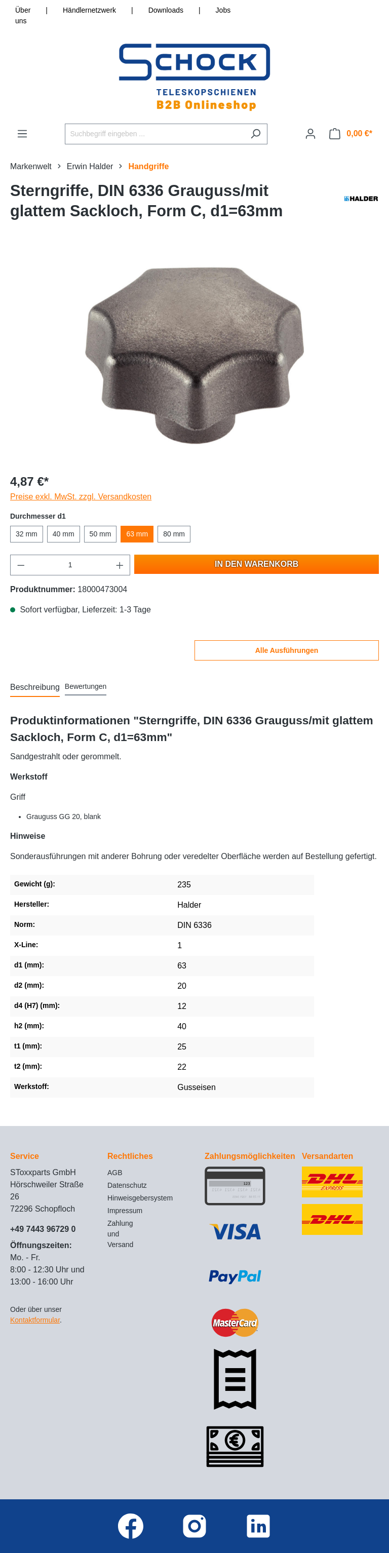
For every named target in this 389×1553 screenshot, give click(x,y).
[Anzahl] (70, 565)
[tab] (35, 688)
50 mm (100, 534)
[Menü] (22, 134)
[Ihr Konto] (310, 134)
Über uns (22, 15)
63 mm (137, 534)
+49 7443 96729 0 (42, 1229)
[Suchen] (255, 134)
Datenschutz (127, 1185)
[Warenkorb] (351, 134)
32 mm (26, 534)
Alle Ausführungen (287, 650)
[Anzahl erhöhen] (120, 565)
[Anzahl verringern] (20, 565)
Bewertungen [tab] (86, 686)
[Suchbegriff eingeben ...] (154, 134)
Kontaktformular (35, 1320)
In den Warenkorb (256, 564)
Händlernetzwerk (89, 10)
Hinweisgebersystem (140, 1198)
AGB (115, 1173)
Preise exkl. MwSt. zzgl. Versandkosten (80, 496)
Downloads (165, 10)
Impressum (124, 1211)
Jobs (223, 10)
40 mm (63, 534)
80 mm (174, 534)
